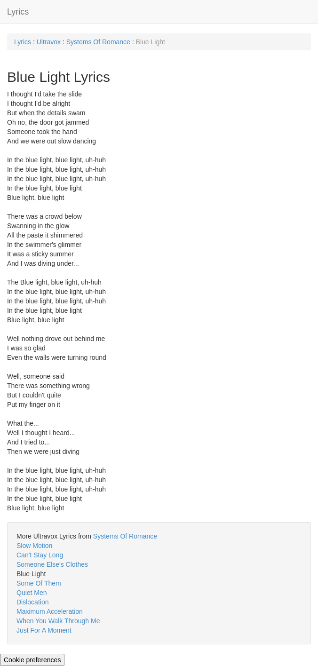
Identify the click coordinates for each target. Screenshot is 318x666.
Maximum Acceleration (49, 611)
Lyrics (18, 11)
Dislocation (32, 602)
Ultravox (49, 42)
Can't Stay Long (39, 555)
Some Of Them (38, 583)
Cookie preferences (32, 660)
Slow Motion (34, 545)
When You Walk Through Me (58, 621)
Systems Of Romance (98, 42)
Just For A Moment (44, 630)
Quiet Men (31, 592)
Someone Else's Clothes (52, 564)
